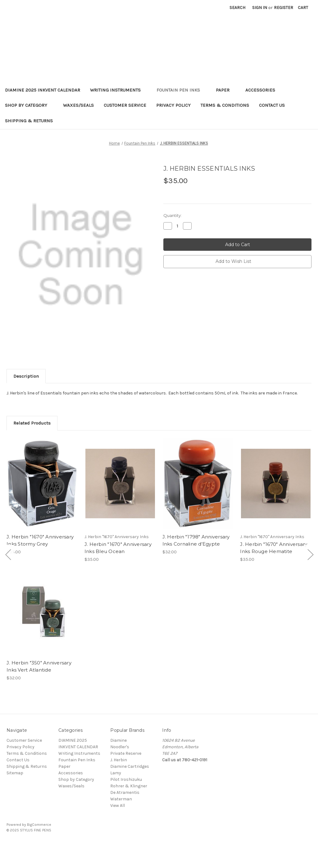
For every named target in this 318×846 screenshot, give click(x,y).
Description (26, 376)
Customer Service (125, 105)
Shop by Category (29, 105)
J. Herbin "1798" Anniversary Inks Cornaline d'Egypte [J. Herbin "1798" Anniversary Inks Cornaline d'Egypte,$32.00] (196, 540)
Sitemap (15, 773)
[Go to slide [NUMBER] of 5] (8, 554)
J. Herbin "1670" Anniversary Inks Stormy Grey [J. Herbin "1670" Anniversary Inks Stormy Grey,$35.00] (40, 540)
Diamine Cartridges (129, 766)
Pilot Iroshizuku (126, 779)
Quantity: (172, 215)
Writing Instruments (118, 90)
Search (237, 7)
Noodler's (119, 746)
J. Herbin (118, 760)
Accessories (263, 90)
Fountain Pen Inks (181, 90)
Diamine (118, 740)
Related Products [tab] (32, 423)
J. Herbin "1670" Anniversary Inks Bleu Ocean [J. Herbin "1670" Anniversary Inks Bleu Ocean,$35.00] (118, 547)
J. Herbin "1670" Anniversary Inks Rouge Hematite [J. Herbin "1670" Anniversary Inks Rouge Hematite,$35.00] (273, 547)
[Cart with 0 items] (302, 7)
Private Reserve (125, 753)
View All (117, 805)
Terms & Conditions (225, 105)
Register (283, 7)
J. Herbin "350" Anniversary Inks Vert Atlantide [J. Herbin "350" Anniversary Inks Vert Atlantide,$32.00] (39, 666)
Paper (225, 90)
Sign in (259, 7)
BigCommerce (39, 824)
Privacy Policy (173, 105)
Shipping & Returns (29, 121)
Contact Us (272, 105)
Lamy (115, 773)
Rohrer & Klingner (128, 786)
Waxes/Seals (78, 105)
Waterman (121, 799)
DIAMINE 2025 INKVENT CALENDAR (42, 90)
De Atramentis (124, 792)
